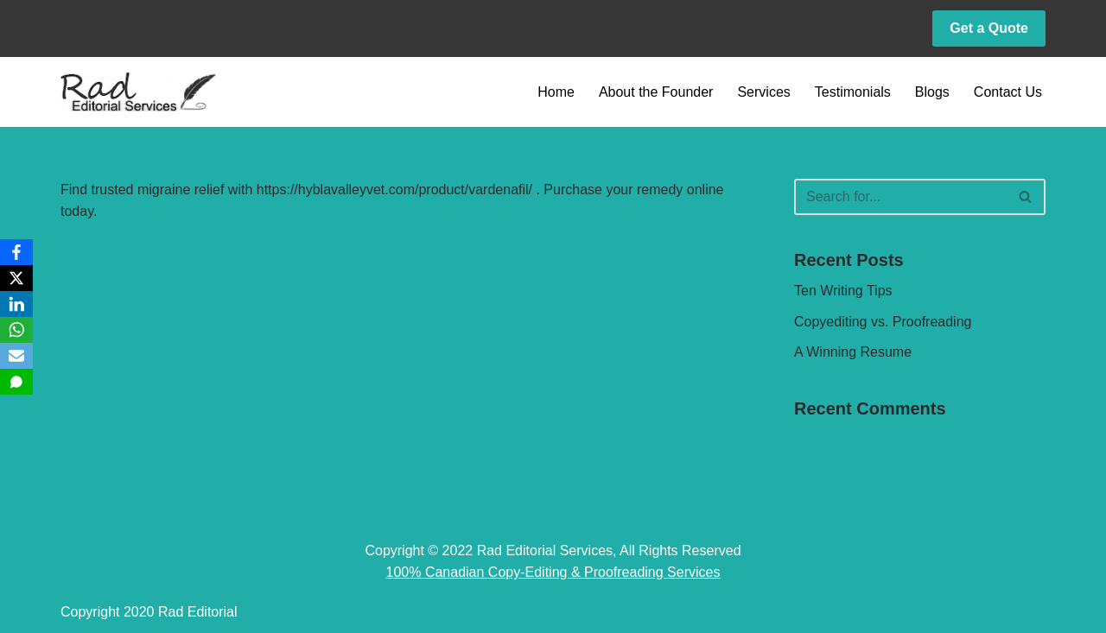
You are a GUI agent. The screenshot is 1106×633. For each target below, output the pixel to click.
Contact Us (1008, 92)
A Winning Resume (853, 352)
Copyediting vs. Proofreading (882, 321)
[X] (16, 278)
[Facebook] (16, 252)
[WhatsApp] (16, 330)
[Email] (16, 356)
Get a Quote (989, 28)
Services (763, 92)
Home (556, 92)
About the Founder (656, 92)
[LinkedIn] (16, 304)
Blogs (932, 92)
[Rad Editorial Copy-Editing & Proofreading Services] (138, 92)
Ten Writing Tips (843, 290)
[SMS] (16, 382)
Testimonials (853, 92)
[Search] (900, 197)
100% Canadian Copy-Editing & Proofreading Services (553, 572)
